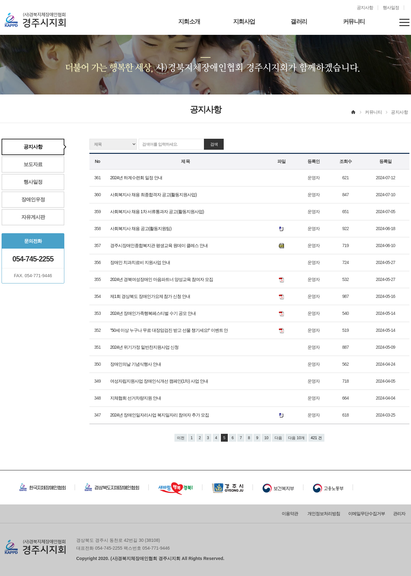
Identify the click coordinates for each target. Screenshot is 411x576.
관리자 (399, 513)
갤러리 (299, 21)
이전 (180, 438)
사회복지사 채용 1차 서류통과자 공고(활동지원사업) (157, 211)
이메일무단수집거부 (366, 513)
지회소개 (189, 21)
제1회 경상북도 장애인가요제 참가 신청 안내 (150, 296)
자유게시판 (33, 217)
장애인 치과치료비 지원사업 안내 (140, 262)
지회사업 (244, 21)
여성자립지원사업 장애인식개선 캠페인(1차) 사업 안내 (159, 381)
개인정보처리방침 (323, 513)
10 (266, 438)
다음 (278, 438)
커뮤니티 (354, 21)
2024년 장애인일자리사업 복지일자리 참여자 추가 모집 (160, 414)
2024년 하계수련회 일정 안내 (136, 177)
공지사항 (365, 7)
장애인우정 (33, 199)
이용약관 (290, 513)
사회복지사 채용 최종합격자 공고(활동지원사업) (154, 194)
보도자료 (33, 164)
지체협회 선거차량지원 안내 (136, 398)
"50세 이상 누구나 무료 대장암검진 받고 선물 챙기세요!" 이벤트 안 (169, 330)
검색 (214, 144)
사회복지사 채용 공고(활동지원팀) (141, 228)
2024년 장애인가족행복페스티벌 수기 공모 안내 (153, 313)
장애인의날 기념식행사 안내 (136, 364)
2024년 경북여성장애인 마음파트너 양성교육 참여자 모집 (162, 279)
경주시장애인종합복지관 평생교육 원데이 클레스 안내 (159, 245)
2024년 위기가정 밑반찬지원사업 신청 (144, 347)
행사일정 (391, 7)
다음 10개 (296, 438)
